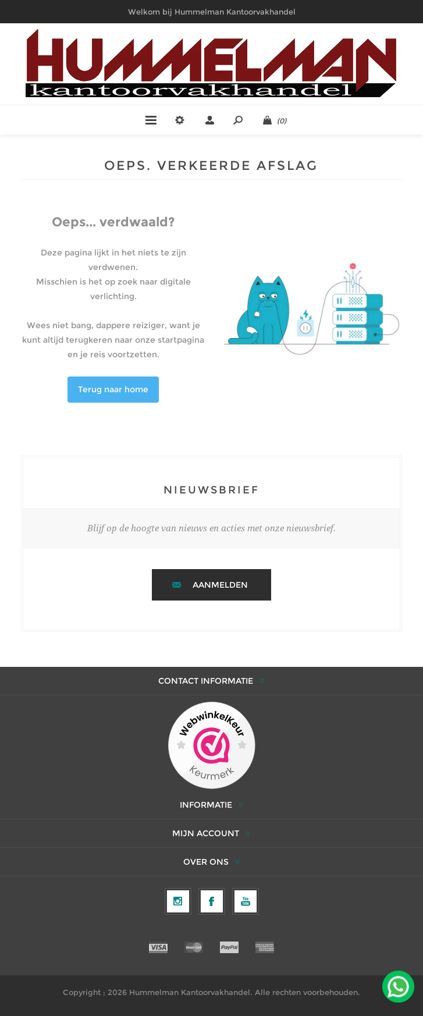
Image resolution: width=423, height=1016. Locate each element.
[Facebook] (212, 901)
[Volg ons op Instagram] (178, 901)
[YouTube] (245, 901)
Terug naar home (113, 389)
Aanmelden (220, 585)
